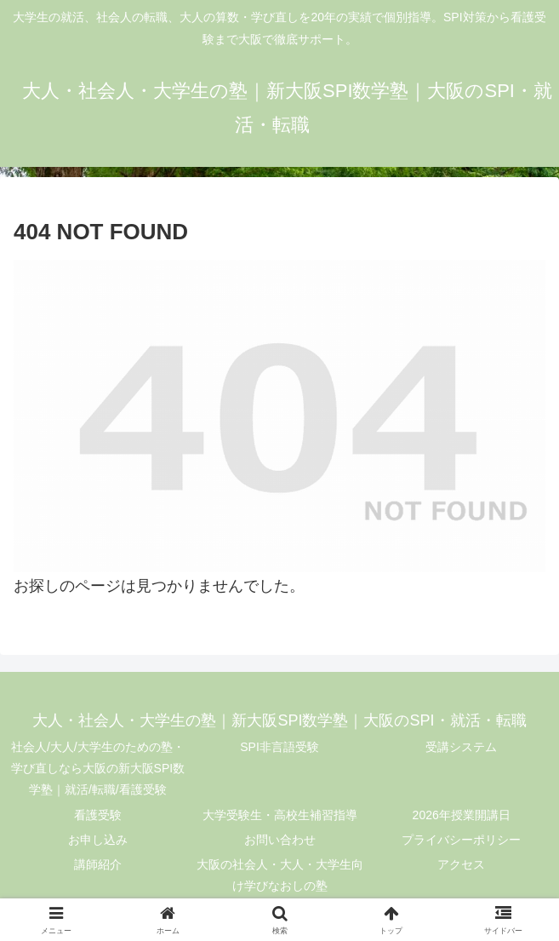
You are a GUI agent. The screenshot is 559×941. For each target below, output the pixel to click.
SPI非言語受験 (279, 747)
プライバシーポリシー (461, 839)
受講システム (461, 747)
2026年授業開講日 (462, 815)
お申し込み (98, 839)
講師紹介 (98, 864)
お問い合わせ (280, 839)
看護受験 (98, 815)
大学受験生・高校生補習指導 (279, 815)
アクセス (461, 864)
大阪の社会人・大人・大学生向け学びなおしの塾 (280, 875)
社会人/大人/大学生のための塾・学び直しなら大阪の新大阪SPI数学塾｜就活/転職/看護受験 (98, 768)
